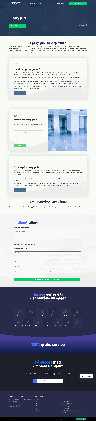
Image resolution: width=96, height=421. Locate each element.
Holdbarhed (18, 129)
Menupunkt (60, 3)
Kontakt (53, 3)
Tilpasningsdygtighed (20, 134)
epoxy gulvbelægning (24, 205)
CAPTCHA (16, 276)
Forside (32, 3)
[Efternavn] (64, 262)
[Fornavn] (30, 262)
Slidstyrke (18, 140)
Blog (47, 3)
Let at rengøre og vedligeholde (22, 132)
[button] (28, 129)
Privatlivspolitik (83, 419)
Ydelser (40, 3)
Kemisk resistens (19, 137)
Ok (77, 419)
